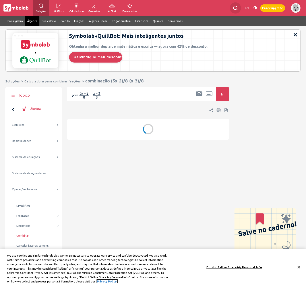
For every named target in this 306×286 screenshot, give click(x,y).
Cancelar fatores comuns (32, 245)
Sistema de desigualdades (29, 173)
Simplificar (23, 206)
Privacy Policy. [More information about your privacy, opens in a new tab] (107, 282)
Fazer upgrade (272, 8)
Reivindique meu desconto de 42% (98, 57)
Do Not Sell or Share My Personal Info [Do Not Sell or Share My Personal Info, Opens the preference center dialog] (234, 267)
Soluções (12, 81)
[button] (199, 97)
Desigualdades (21, 141)
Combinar (22, 235)
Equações (18, 124)
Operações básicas (24, 189)
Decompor (23, 225)
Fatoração (22, 215)
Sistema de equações (26, 157)
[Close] (299, 268)
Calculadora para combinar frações (52, 81)
